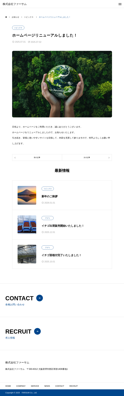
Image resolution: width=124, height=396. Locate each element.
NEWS (47, 386)
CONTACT (59, 386)
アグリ (47, 218)
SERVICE (35, 386)
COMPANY (21, 386)
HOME (8, 386)
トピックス (18, 28)
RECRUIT (74, 386)
